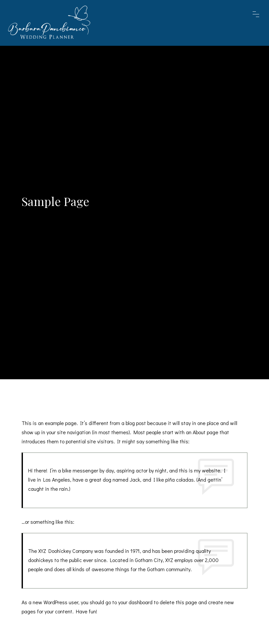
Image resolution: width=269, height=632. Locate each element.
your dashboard (135, 602)
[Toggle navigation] (260, 23)
